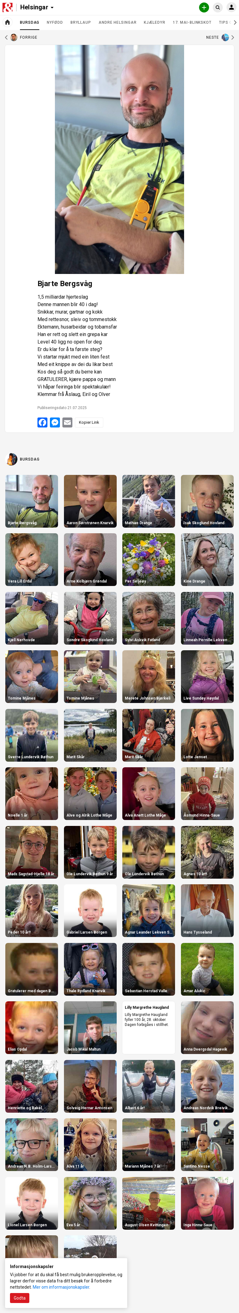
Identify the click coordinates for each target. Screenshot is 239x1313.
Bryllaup (81, 22)
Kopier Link (89, 422)
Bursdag (29, 25)
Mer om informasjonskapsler (61, 1287)
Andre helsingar (118, 22)
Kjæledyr (154, 22)
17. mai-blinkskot (192, 22)
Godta (20, 1298)
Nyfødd (55, 22)
